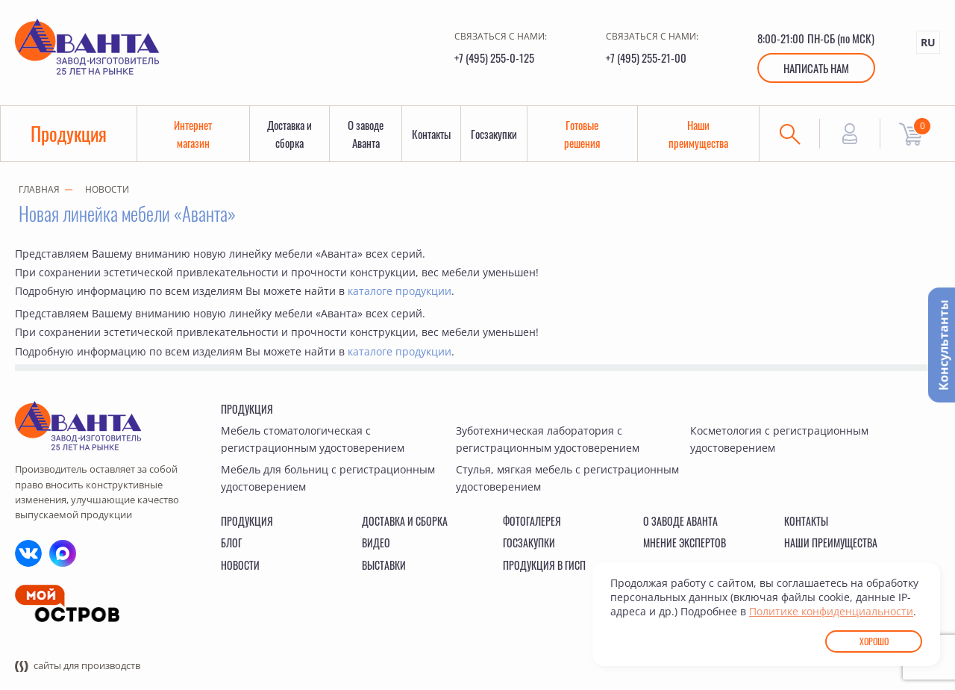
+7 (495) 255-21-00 (646, 57)
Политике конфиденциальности (831, 611)
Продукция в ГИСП (544, 565)
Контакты (431, 133)
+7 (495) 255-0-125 (494, 57)
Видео (376, 542)
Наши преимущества (698, 133)
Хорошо (874, 641)
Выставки (384, 565)
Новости (107, 189)
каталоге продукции (399, 291)
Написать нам (816, 68)
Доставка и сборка (289, 133)
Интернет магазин (193, 133)
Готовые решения (582, 133)
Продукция (69, 133)
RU (928, 42)
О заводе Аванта (365, 133)
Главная (39, 189)
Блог (231, 542)
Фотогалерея (532, 521)
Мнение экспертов (684, 542)
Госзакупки (494, 133)
